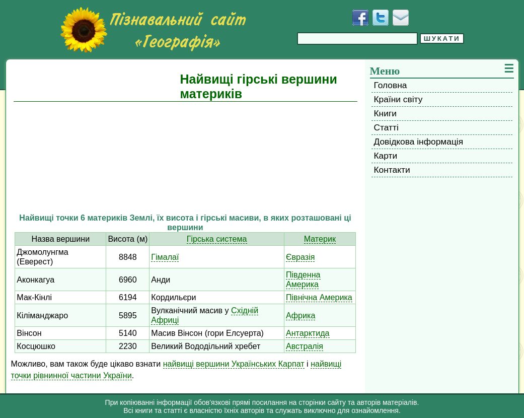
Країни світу (398, 99)
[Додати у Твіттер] (380, 18)
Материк (320, 238)
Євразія (300, 256)
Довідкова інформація (419, 141)
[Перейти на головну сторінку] (153, 29)
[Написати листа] (401, 18)
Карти (386, 156)
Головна (390, 85)
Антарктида (308, 332)
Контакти (392, 170)
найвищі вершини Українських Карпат (234, 363)
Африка (300, 315)
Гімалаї (165, 256)
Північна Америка (319, 297)
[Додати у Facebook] (360, 18)
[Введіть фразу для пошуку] (357, 38)
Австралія (304, 346)
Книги (385, 113)
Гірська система (217, 238)
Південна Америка (303, 279)
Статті (386, 127)
